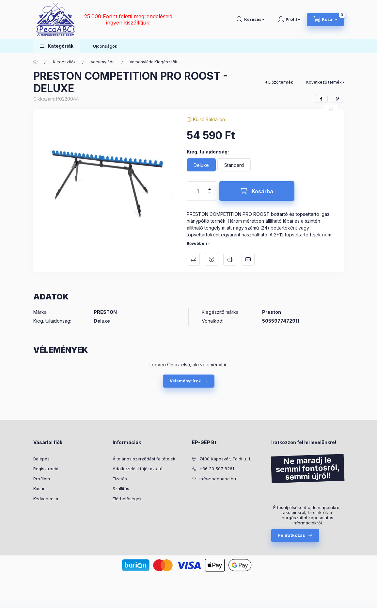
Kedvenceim (45, 498)
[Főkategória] (35, 62)
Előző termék (280, 82)
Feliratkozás (291, 535)
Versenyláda (103, 61)
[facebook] (321, 99)
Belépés (41, 458)
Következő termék (324, 82)
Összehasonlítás (193, 259)
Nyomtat (229, 259)
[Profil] (289, 19)
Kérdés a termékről (211, 259)
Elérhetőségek (127, 498)
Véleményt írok (185, 380)
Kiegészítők (64, 61)
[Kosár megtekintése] (325, 19)
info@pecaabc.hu (217, 478)
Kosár (39, 488)
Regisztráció (45, 468)
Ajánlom (248, 259)
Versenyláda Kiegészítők (153, 61)
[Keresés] (250, 19)
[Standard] (234, 164)
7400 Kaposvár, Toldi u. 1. (225, 458)
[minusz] (209, 195)
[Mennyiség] (197, 191)
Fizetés (120, 478)
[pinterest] (337, 99)
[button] (56, 46)
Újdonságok (105, 46)
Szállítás (121, 488)
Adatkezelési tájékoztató (138, 468)
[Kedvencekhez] (331, 109)
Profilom (41, 478)
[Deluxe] (201, 164)
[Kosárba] (256, 191)
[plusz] (209, 186)
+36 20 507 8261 (216, 468)
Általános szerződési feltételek (144, 458)
